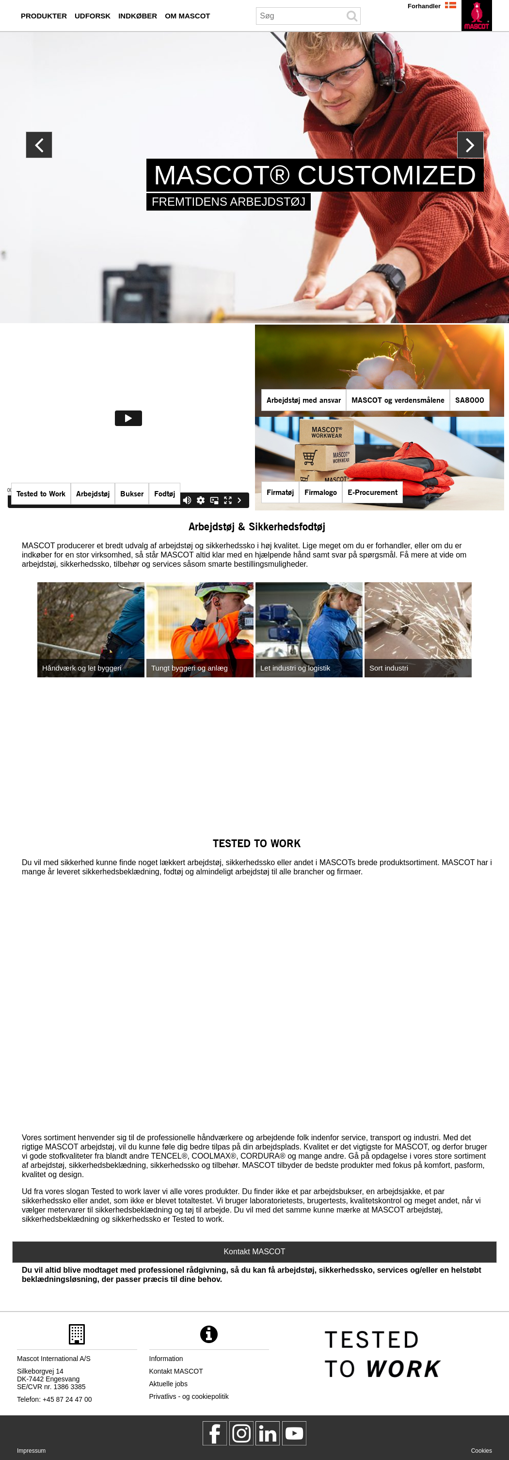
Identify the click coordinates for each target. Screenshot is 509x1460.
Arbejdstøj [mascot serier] (93, 493)
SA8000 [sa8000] (469, 399)
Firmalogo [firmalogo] (320, 492)
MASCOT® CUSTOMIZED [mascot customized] (315, 175)
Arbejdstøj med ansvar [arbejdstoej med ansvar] (304, 399)
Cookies (481, 1450)
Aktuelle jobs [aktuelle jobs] (168, 1384)
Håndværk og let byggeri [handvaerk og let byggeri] (81, 668)
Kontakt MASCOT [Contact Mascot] (254, 1251)
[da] (476, 15)
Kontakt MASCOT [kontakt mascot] (176, 1371)
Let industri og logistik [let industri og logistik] (295, 668)
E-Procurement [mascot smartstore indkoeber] (373, 492)
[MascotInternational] (294, 1433)
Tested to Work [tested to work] (40, 493)
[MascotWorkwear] (215, 1433)
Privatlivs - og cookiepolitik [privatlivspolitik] (189, 1396)
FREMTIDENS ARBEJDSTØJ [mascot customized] (228, 201)
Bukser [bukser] (131, 493)
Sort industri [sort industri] (388, 668)
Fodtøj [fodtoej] (164, 493)
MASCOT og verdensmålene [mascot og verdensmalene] (398, 399)
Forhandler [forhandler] (424, 6)
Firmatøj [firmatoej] (280, 492)
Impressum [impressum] (31, 1450)
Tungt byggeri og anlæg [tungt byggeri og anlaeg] (189, 668)
